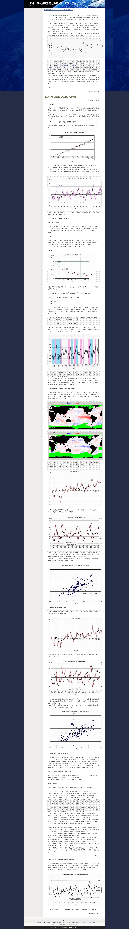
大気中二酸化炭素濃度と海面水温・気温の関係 (52, 3)
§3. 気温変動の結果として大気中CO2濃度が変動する (58, 10)
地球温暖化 (58, 922)
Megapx (60, 924)
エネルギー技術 (49, 922)
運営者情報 (86, 922)
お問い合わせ (93, 922)
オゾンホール (66, 922)
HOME (33, 922)
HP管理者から (75, 922)
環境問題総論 (40, 922)
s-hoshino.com (73, 924)
